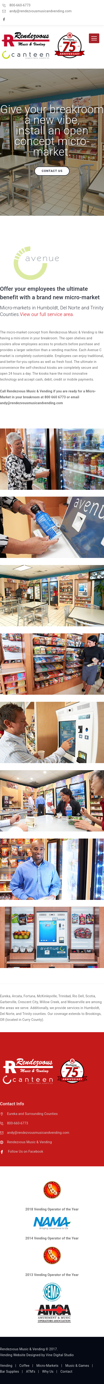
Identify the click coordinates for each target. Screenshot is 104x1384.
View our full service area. (47, 314)
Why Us (48, 1371)
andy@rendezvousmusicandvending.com (38, 1133)
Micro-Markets (47, 1365)
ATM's (30, 1371)
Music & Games (77, 1365)
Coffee (24, 1365)
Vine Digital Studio (60, 1355)
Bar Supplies (9, 1371)
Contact (66, 1371)
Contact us (52, 171)
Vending (6, 1365)
